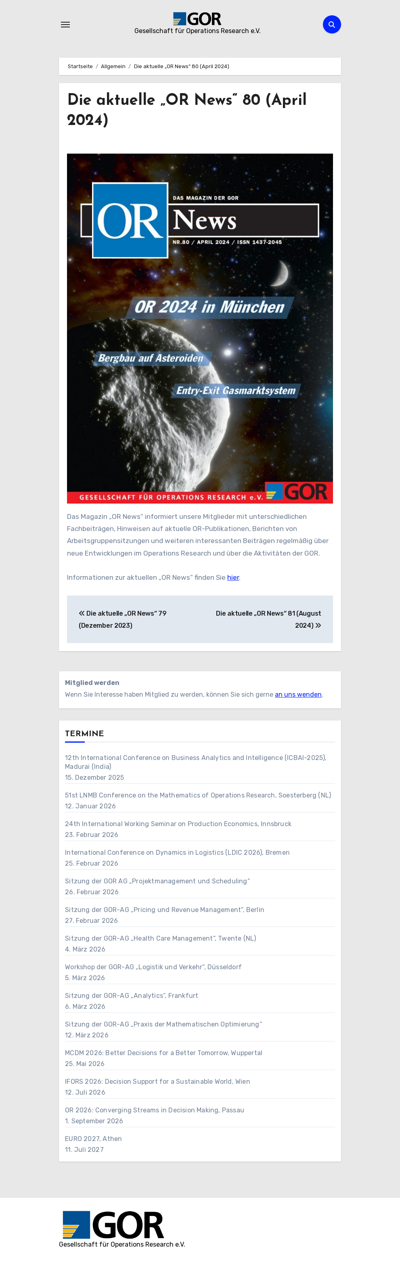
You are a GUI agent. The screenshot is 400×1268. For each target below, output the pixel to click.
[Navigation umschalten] (65, 24)
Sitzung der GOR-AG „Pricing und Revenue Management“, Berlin (164, 910)
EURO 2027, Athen (93, 1139)
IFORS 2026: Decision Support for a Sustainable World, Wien (157, 1081)
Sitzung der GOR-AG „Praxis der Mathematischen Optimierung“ (163, 1024)
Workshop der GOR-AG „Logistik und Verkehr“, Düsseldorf (153, 967)
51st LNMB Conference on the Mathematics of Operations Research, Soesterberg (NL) (198, 795)
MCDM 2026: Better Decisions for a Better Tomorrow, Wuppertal (163, 1053)
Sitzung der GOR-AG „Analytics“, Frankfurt (131, 995)
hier (233, 577)
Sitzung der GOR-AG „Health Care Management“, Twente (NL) (160, 938)
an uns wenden (298, 694)
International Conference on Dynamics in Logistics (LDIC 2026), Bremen (177, 852)
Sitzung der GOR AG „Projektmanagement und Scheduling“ (157, 881)
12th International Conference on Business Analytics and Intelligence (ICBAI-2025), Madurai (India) (196, 762)
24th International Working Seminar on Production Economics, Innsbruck (178, 824)
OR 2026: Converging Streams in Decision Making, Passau (154, 1110)
